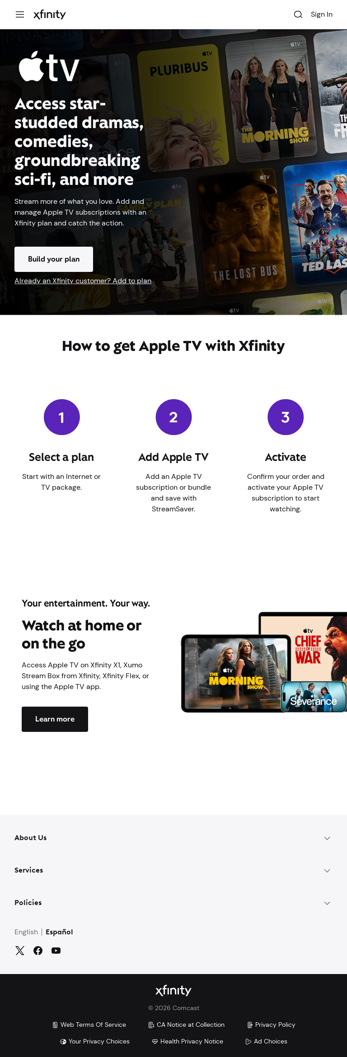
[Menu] (20, 14)
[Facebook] (38, 950)
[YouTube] (56, 950)
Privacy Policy (270, 1024)
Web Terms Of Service (89, 1024)
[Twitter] (19, 950)
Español (59, 932)
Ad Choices (266, 1041)
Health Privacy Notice (187, 1041)
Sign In (322, 14)
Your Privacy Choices (95, 1041)
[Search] (298, 14)
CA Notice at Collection (186, 1024)
